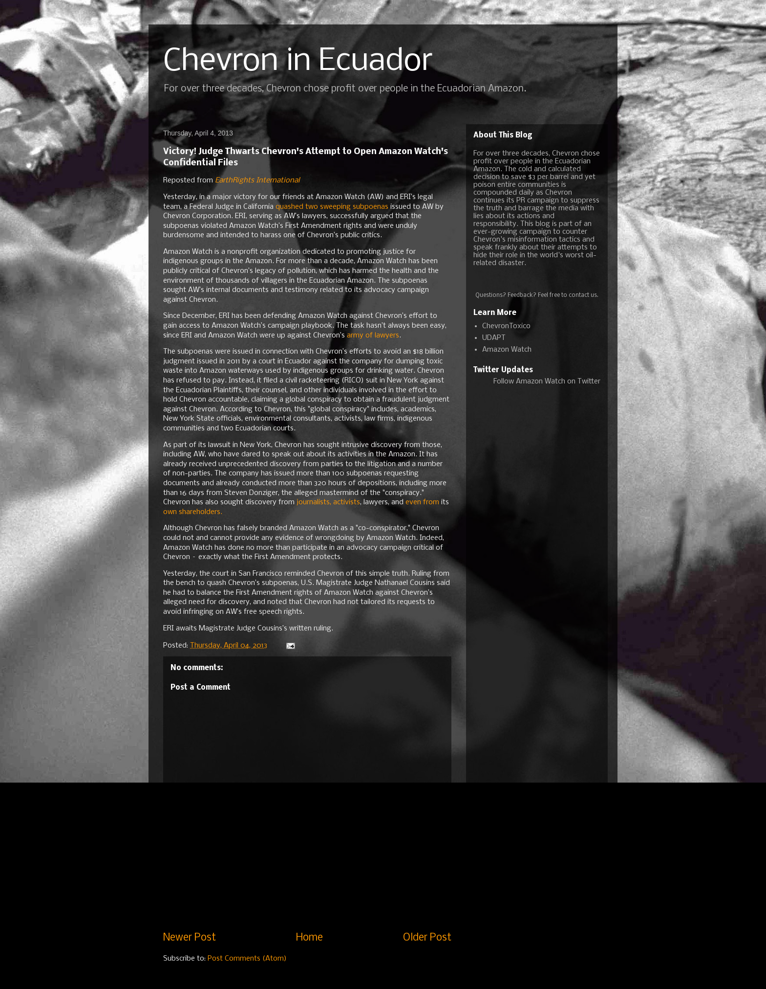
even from (422, 502)
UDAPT (494, 338)
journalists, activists (328, 502)
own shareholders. (192, 512)
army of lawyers (373, 335)
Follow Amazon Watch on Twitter (546, 381)
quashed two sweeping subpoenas (332, 207)
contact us (583, 295)
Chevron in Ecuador (298, 61)
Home (309, 938)
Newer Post (189, 938)
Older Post (427, 938)
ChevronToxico (506, 326)
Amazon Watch (507, 350)
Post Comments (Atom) (247, 959)
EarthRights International (257, 180)
